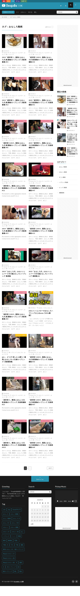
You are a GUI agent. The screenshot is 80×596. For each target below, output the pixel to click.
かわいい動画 (63, 172)
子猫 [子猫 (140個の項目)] (17, 555)
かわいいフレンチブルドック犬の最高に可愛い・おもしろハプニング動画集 (72, 124)
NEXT (47, 478)
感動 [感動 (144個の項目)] (22, 555)
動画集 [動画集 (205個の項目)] (10, 550)
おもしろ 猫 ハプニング (10, 359)
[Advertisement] (67, 54)
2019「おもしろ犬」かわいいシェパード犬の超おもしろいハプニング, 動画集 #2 (41, 279)
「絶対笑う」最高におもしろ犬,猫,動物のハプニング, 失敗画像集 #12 (14, 191)
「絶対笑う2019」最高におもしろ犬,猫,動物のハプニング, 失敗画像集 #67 (41, 410)
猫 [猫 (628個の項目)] (18, 577)
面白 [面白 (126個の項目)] (20, 581)
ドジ (17, 12)
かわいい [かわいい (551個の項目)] (5, 537)
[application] (66, 506)
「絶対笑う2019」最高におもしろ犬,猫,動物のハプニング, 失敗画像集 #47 (41, 191)
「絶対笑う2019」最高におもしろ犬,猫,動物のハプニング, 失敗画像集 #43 (14, 323)
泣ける (30, 12)
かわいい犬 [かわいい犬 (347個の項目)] (6, 542)
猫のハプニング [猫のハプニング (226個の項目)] (7, 581)
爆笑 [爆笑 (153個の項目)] (21, 572)
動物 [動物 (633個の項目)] (19, 546)
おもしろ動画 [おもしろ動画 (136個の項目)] (7, 528)
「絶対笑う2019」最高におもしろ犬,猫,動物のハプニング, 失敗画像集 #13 (41, 235)
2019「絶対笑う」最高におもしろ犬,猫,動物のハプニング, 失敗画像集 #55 (14, 60)
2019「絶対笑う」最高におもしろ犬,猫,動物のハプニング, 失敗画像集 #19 (14, 235)
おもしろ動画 (47, 299)
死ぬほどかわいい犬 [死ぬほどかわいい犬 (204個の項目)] (9, 564)
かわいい (23, 12)
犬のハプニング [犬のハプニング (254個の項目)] (11, 577)
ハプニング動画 (20, 36)
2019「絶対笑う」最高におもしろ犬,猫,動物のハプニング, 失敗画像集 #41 (41, 148)
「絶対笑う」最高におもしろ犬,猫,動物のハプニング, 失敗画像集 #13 (14, 410)
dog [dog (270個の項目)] (9, 519)
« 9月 (32, 534)
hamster (40, 313)
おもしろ (50, 313)
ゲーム (17, 1)
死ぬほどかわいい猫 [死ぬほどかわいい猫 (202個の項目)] (9, 568)
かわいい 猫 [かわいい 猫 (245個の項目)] (15, 542)
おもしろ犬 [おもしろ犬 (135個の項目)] (6, 533)
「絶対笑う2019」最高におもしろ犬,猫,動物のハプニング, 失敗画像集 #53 (41, 367)
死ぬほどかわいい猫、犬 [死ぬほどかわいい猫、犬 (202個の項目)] (10, 572)
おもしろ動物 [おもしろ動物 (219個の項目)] (14, 524)
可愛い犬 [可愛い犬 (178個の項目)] (5, 555)
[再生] (58, 511)
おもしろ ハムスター (17, 52)
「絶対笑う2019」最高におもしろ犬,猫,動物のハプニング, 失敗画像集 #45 (14, 148)
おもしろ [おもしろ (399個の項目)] (5, 524)
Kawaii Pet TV (7, 52)
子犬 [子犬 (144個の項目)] (12, 555)
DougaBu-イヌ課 (19, 591)
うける (45, 313)
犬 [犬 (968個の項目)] (3, 577)
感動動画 (62, 192)
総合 (4, 1)
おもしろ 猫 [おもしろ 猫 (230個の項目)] (15, 533)
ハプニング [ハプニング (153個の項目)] (6, 546)
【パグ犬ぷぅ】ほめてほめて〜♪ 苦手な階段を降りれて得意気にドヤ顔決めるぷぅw (72, 138)
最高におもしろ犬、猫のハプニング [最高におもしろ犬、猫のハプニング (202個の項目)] (13, 559)
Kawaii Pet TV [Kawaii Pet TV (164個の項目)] (17, 519)
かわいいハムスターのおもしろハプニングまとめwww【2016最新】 (40, 319)
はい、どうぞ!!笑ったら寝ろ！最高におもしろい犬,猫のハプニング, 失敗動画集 (14, 367)
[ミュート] (73, 511)
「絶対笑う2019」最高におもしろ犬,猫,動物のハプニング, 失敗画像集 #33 (41, 60)
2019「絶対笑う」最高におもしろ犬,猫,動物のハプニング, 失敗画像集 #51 (41, 104)
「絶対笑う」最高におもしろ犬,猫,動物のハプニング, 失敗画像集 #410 (14, 454)
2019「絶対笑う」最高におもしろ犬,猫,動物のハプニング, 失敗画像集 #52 (14, 104)
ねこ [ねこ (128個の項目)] (22, 542)
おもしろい (20, 359)
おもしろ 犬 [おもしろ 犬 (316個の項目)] (16, 528)
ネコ (8, 1)
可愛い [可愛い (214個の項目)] (16, 550)
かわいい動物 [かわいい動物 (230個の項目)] (14, 537)
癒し (35, 12)
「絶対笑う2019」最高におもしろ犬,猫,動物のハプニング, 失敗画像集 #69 (41, 454)
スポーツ (23, 1)
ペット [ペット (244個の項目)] (14, 546)
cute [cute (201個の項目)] (4, 519)
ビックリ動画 (63, 187)
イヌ (13, 1)
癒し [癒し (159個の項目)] (15, 581)
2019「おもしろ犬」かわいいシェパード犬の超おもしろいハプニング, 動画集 (14, 279)
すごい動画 (62, 177)
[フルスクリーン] (76, 511)
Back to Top (40, 489)
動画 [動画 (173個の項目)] (4, 550)
